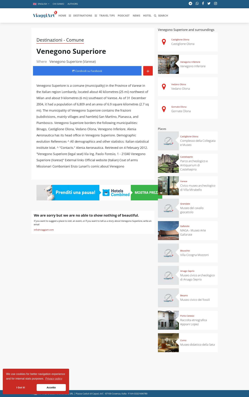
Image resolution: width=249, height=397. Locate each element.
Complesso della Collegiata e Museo (197, 143)
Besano (184, 295)
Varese (183, 181)
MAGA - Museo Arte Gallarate (193, 232)
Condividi (87, 71)
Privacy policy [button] (53, 378)
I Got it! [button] (20, 387)
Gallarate (184, 226)
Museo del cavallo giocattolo (192, 210)
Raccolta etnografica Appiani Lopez (193, 322)
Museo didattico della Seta (197, 344)
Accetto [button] (51, 387)
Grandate (185, 203)
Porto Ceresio (187, 315)
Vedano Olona (178, 84)
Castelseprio (186, 156)
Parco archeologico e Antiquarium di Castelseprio (194, 165)
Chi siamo (58, 3)
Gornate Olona (178, 106)
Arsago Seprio (187, 270)
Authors (73, 3)
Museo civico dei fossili (195, 300)
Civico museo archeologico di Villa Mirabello (197, 187)
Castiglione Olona (180, 39)
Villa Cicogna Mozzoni (194, 255)
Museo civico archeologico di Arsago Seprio (197, 277)
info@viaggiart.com (44, 229)
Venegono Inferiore (190, 61)
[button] (41, 4)
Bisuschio (185, 250)
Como (183, 340)
